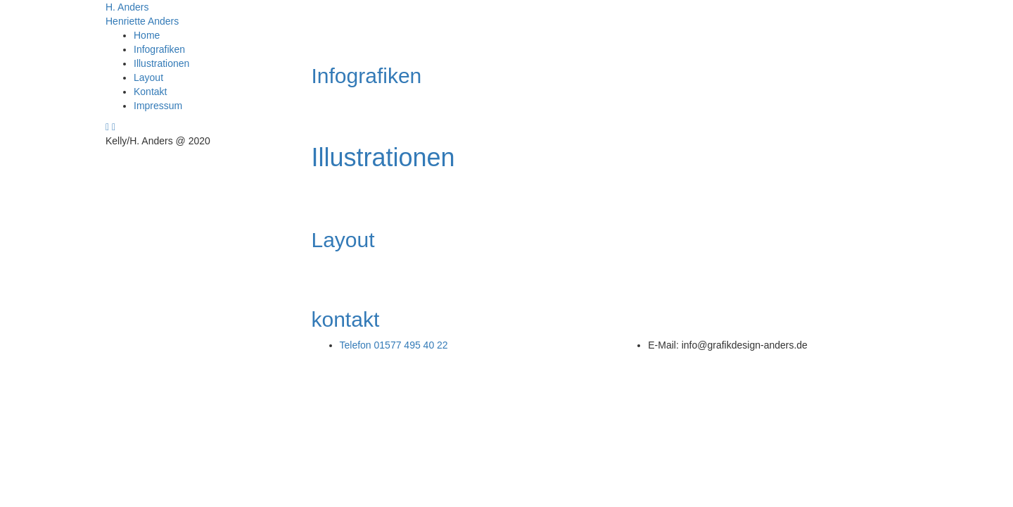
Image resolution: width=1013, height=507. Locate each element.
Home (147, 35)
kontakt (346, 319)
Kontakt (150, 91)
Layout (148, 77)
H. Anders (127, 7)
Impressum (158, 105)
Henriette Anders (142, 21)
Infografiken (159, 49)
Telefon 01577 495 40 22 (394, 345)
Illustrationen (161, 63)
